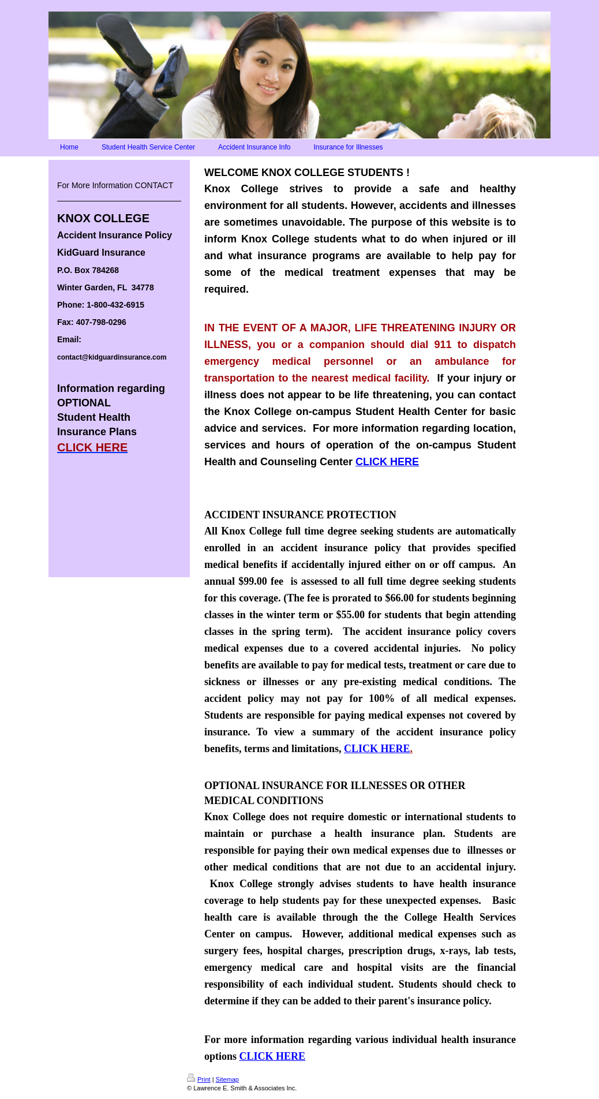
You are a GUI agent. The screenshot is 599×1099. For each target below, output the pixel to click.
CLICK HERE (387, 462)
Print (199, 1079)
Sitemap (227, 1079)
